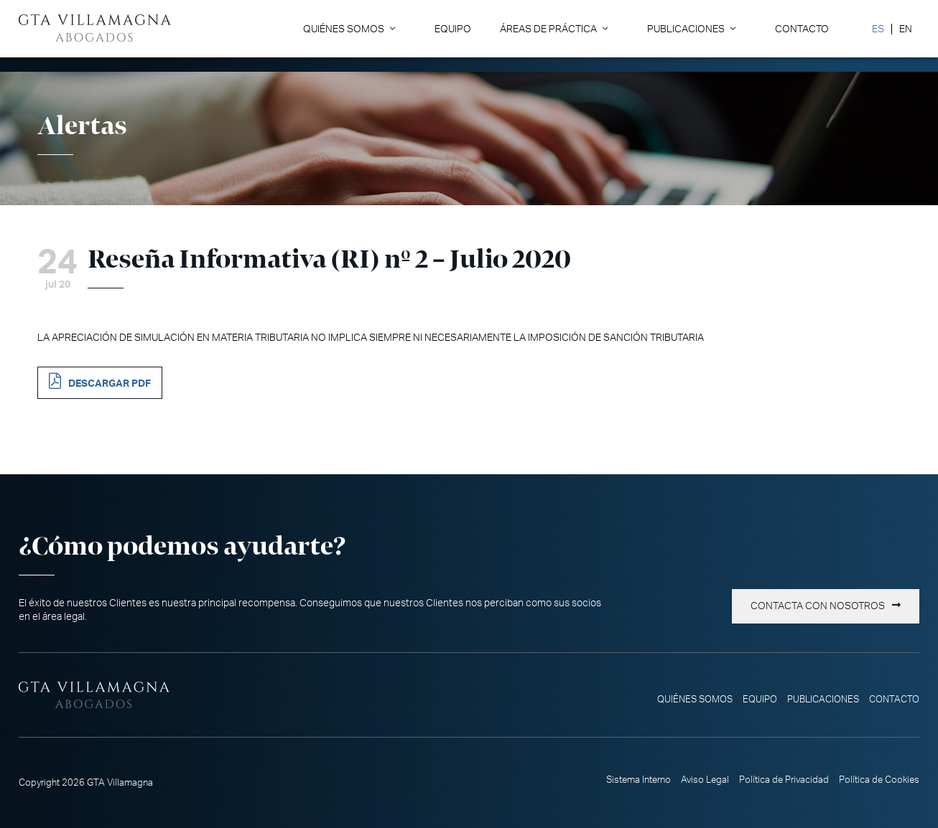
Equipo (453, 29)
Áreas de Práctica (548, 29)
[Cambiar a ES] (878, 29)
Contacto (802, 29)
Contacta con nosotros (818, 606)
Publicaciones (686, 29)
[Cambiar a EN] (905, 29)
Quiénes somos (343, 29)
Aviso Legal (705, 780)
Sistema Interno (638, 780)
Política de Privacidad (784, 780)
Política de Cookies (879, 780)
